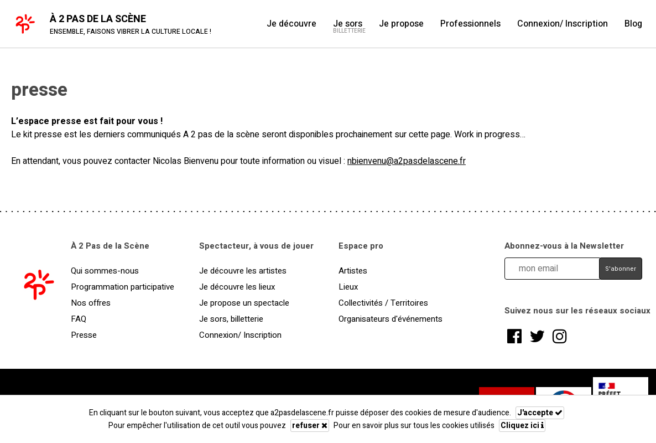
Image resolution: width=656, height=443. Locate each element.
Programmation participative (122, 287)
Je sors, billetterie (231, 319)
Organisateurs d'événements (390, 319)
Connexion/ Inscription (562, 23)
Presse (84, 335)
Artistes (353, 271)
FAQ (78, 319)
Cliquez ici (522, 425)
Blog (633, 23)
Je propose (401, 23)
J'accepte (540, 413)
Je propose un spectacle (244, 303)
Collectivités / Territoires (383, 303)
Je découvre (291, 23)
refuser (309, 425)
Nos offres (91, 303)
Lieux (348, 287)
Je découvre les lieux (237, 287)
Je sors (347, 23)
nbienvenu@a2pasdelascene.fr (406, 161)
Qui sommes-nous (105, 271)
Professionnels (470, 23)
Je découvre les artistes (243, 271)
